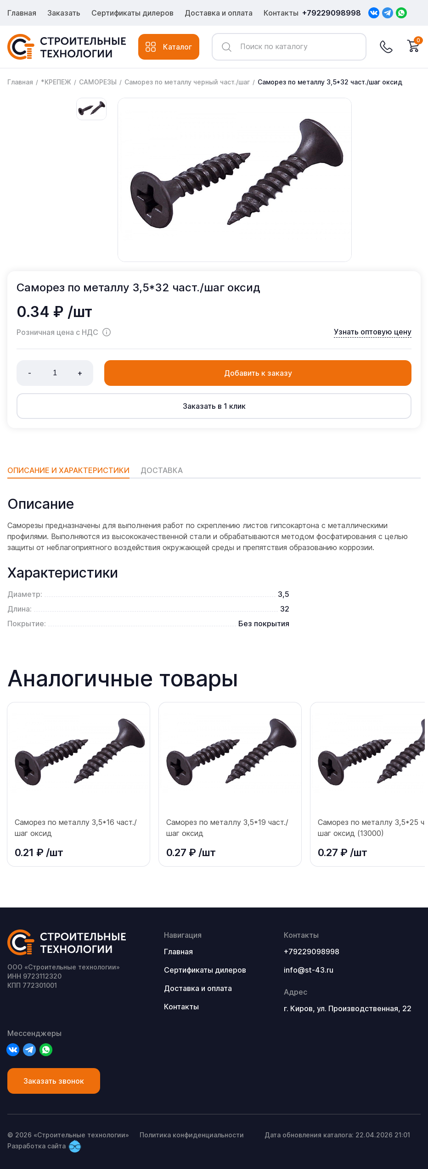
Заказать (63, 12)
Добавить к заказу (258, 373)
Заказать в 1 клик (214, 406)
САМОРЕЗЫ (98, 82)
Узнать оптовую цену (372, 331)
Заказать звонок (53, 1081)
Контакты (281, 12)
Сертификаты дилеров (132, 12)
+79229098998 (331, 12)
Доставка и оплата (219, 12)
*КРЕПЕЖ (56, 82)
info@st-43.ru (308, 969)
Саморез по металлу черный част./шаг (187, 82)
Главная (21, 12)
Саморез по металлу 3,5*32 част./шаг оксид (330, 82)
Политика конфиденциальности (192, 1135)
